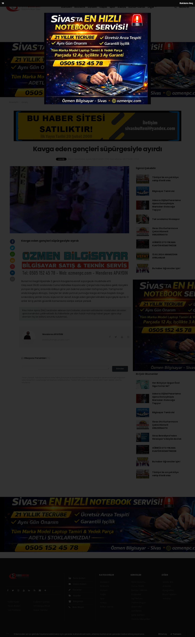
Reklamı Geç (186, 3)
